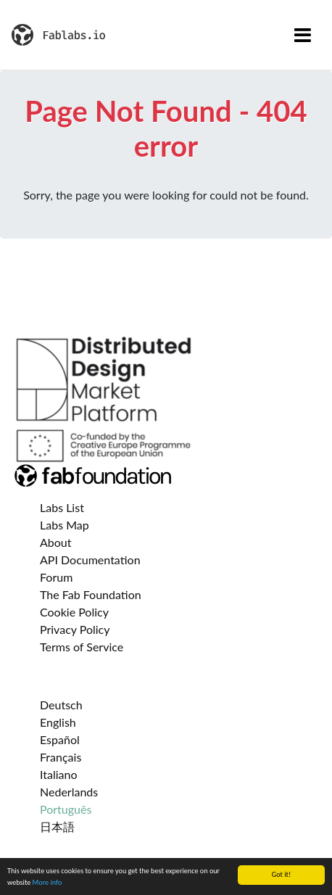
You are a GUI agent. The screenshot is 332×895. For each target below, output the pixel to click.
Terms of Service (81, 646)
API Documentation (90, 559)
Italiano (59, 774)
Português (65, 809)
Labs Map (64, 525)
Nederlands (69, 792)
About (56, 542)
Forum (56, 577)
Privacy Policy (75, 629)
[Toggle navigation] (302, 34)
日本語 (57, 826)
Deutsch (61, 705)
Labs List (62, 507)
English (58, 722)
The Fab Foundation (90, 594)
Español (60, 739)
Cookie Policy (74, 612)
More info (47, 882)
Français (60, 757)
